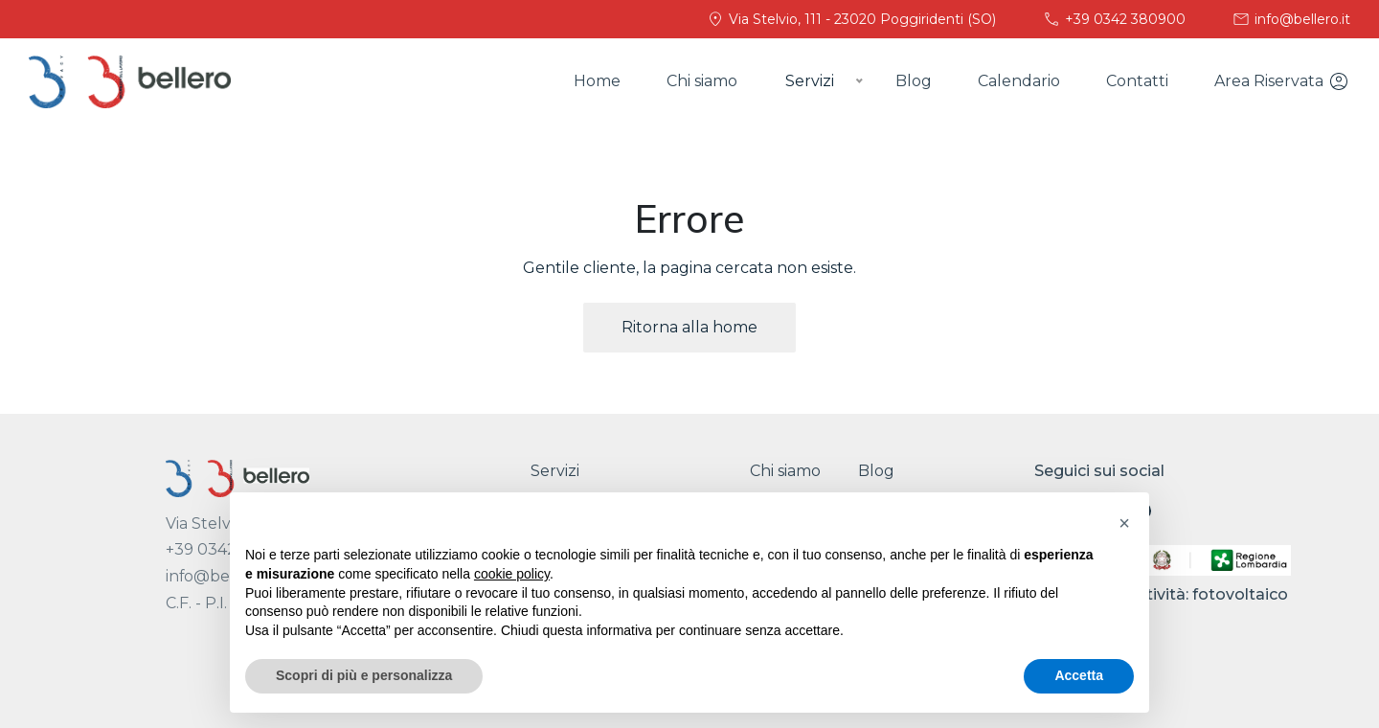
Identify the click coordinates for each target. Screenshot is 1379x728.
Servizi (555, 471)
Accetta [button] (1078, 675)
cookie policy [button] (512, 573)
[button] (1124, 523)
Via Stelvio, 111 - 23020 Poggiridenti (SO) (851, 19)
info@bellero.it (1291, 19)
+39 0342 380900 (1114, 19)
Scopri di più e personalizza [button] (364, 675)
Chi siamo (702, 81)
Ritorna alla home (689, 327)
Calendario (1019, 81)
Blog (913, 81)
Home (597, 81)
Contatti (1137, 81)
